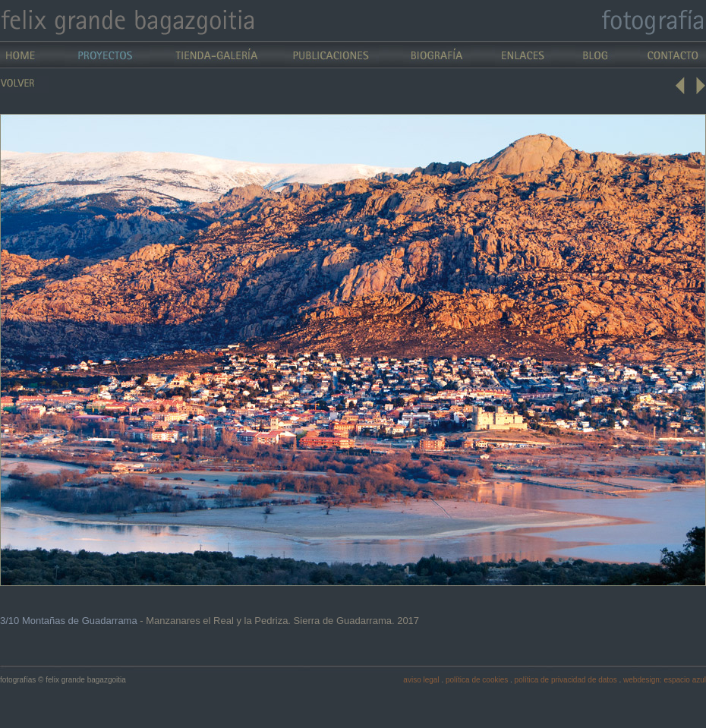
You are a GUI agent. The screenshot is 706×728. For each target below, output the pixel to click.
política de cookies (477, 680)
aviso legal (421, 680)
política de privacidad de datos (566, 680)
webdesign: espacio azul (664, 680)
